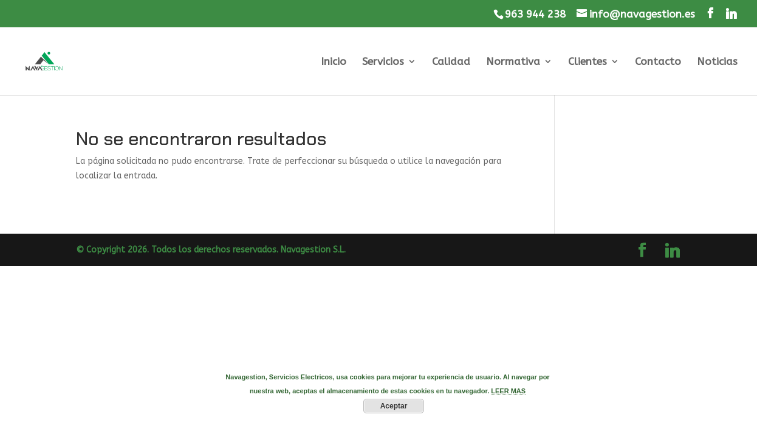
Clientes (587, 62)
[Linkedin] (731, 13)
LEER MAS (508, 391)
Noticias (717, 62)
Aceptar (394, 406)
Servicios (383, 62)
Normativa (513, 62)
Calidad (451, 62)
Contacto (658, 62)
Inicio (333, 62)
